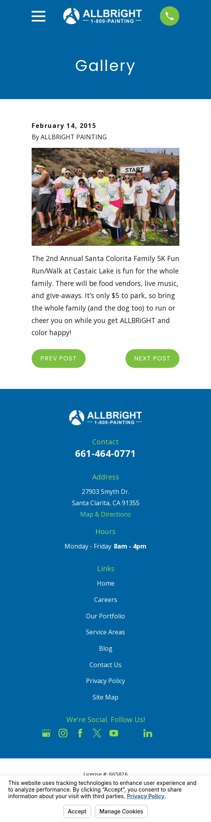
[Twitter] (97, 733)
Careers (105, 599)
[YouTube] (113, 733)
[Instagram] (63, 733)
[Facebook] (80, 733)
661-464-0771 (105, 453)
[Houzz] (131, 733)
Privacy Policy (105, 680)
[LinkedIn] (147, 733)
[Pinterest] (165, 733)
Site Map (105, 697)
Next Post (152, 358)
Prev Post (58, 358)
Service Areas (105, 632)
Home (105, 583)
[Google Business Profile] (46, 733)
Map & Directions (105, 514)
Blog (106, 648)
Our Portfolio (105, 616)
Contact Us (105, 664)
